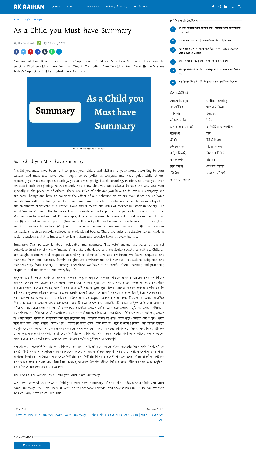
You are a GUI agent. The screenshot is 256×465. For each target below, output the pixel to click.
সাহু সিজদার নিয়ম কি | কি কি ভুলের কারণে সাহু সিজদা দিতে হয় (208, 82)
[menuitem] (56, 6)
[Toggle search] (239, 6)
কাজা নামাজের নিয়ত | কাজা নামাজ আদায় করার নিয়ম (203, 61)
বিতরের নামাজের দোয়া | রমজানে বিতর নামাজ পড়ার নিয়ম (205, 40)
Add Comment (31, 446)
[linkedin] (225, 6)
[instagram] (219, 6)
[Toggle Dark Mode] (233, 7)
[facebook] (213, 6)
